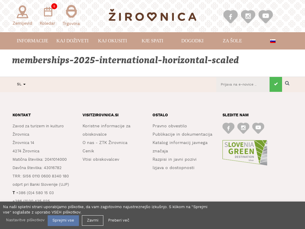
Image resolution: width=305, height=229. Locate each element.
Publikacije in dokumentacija (182, 134)
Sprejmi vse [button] (63, 220)
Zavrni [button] (92, 220)
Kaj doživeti (72, 40)
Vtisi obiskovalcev (101, 159)
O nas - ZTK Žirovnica (105, 143)
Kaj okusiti (112, 40)
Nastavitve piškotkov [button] (25, 220)
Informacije (32, 40)
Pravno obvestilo (169, 126)
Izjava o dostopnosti (173, 168)
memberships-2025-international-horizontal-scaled (126, 60)
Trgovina (71, 15)
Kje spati (152, 40)
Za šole (232, 40)
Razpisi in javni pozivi (174, 159)
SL (21, 84)
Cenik (88, 151)
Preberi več (118, 220)
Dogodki (192, 40)
